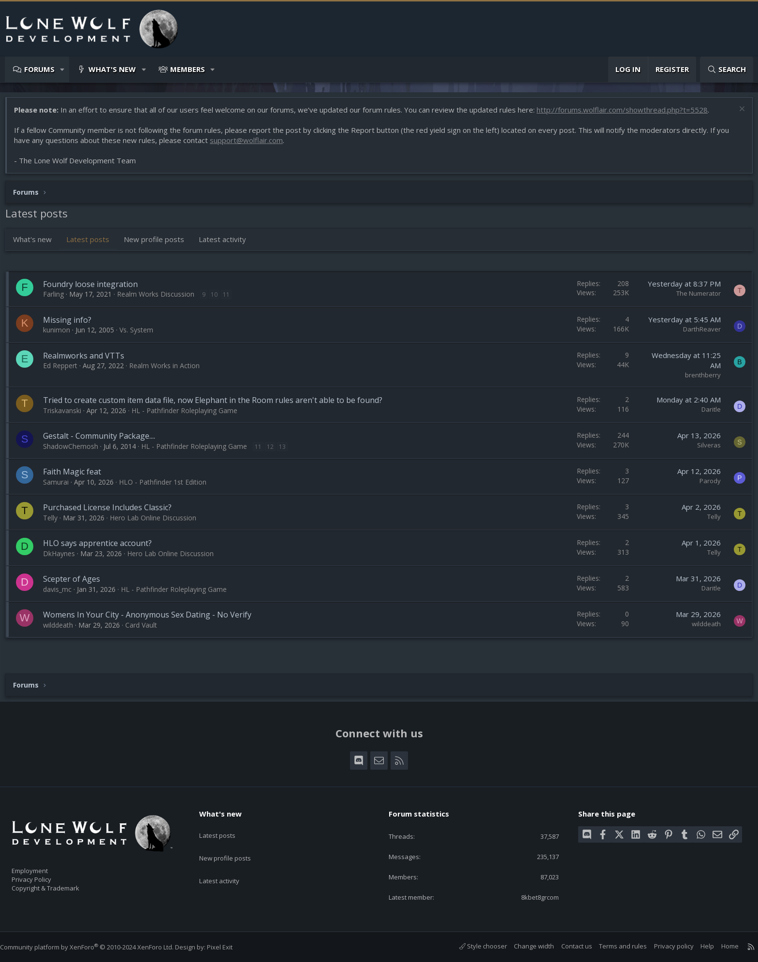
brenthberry (698, 379)
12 (275, 451)
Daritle (706, 414)
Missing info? (72, 324)
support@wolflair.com (251, 145)
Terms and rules (613, 946)
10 (219, 299)
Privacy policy (664, 946)
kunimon (61, 334)
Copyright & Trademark (60, 885)
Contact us (567, 946)
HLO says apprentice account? (102, 548)
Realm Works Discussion (160, 298)
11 (231, 299)
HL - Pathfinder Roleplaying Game (189, 415)
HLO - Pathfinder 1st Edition (167, 486)
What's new (112, 69)
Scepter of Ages (76, 583)
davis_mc (62, 594)
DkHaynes (64, 558)
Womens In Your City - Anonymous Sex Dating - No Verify (152, 619)
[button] (63, 69)
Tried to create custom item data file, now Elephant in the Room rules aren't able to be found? (217, 405)
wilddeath (63, 629)
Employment (42, 865)
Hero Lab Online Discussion (158, 522)
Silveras (704, 449)
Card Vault (146, 629)
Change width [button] (524, 946)
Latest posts (92, 244)
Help (697, 946)
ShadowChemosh (75, 451)
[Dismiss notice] (736, 115)
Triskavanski (67, 415)
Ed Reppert (65, 370)
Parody (705, 485)
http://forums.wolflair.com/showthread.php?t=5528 (627, 114)
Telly (55, 522)
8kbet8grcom (531, 896)
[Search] (726, 69)
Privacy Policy (44, 875)
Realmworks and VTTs (88, 360)
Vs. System (141, 334)
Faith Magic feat (77, 476)
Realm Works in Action (169, 370)
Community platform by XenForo (96, 947)
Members (187, 69)
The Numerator (693, 298)
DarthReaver (697, 334)
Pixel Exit (229, 947)
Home (720, 946)
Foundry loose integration (95, 289)
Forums (39, 69)
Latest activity (227, 244)
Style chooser (473, 946)
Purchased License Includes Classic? (112, 512)
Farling (58, 298)
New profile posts (159, 244)
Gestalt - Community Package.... (104, 440)
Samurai (60, 486)
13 (287, 451)
